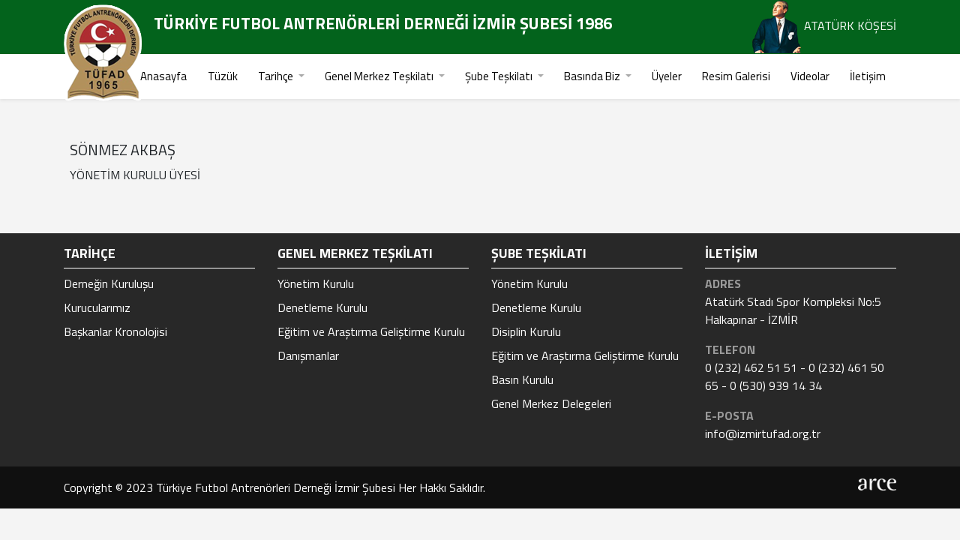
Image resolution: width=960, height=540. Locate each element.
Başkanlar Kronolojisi (115, 331)
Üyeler (667, 76)
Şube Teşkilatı (500, 76)
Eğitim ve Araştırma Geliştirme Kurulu (371, 331)
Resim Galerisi (736, 76)
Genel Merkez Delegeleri (551, 403)
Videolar (810, 76)
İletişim (868, 76)
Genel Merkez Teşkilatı (380, 76)
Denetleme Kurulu (323, 307)
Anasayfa (163, 76)
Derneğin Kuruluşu (109, 283)
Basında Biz (593, 76)
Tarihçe (277, 76)
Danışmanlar (308, 355)
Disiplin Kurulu (526, 331)
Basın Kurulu (522, 379)
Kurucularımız (97, 307)
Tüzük (223, 76)
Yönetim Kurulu (316, 283)
